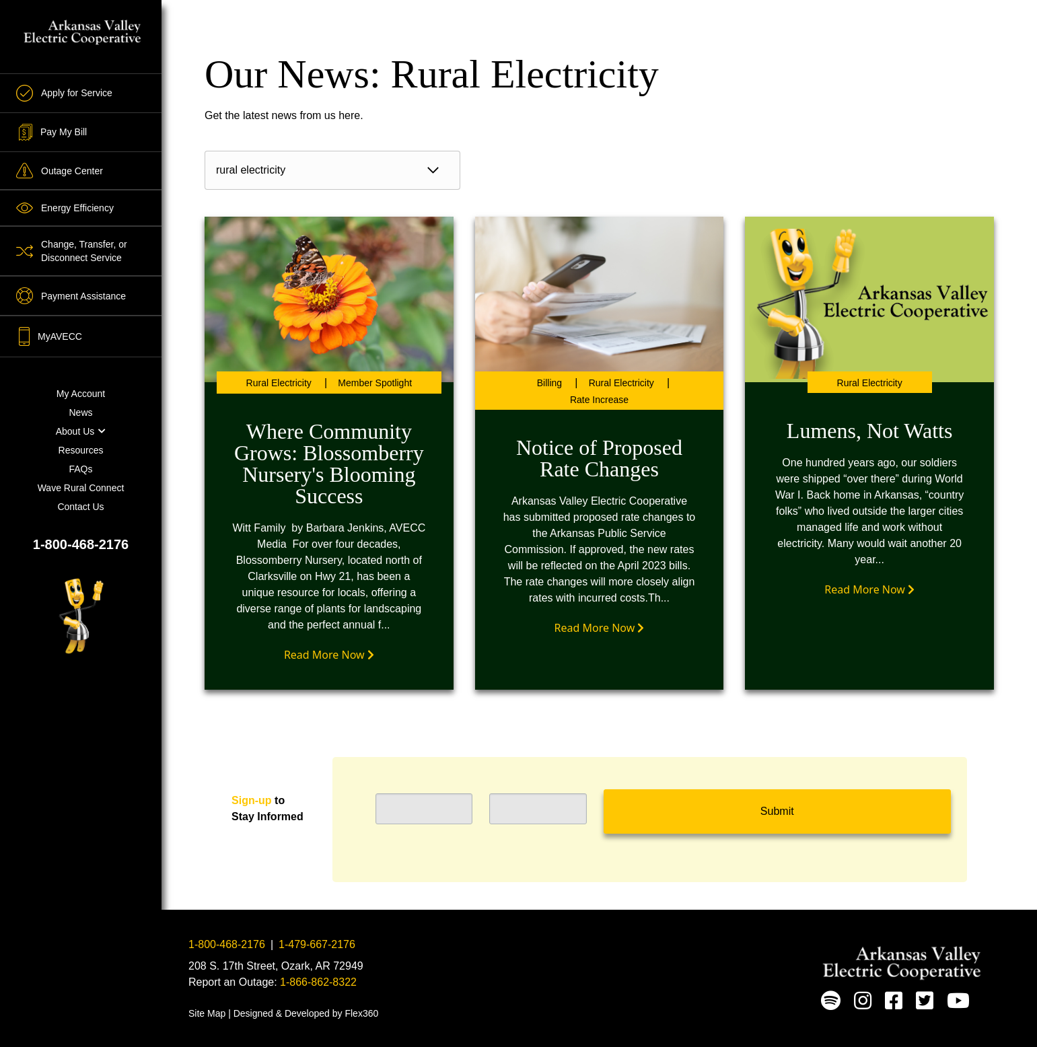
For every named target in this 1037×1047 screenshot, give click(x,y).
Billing (549, 382)
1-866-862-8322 (318, 982)
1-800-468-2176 (81, 544)
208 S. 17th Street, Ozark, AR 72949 (275, 966)
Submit (777, 811)
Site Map (206, 1013)
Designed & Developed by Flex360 (306, 1013)
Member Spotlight (375, 382)
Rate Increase (599, 399)
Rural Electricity (279, 382)
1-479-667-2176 (317, 944)
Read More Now (329, 654)
